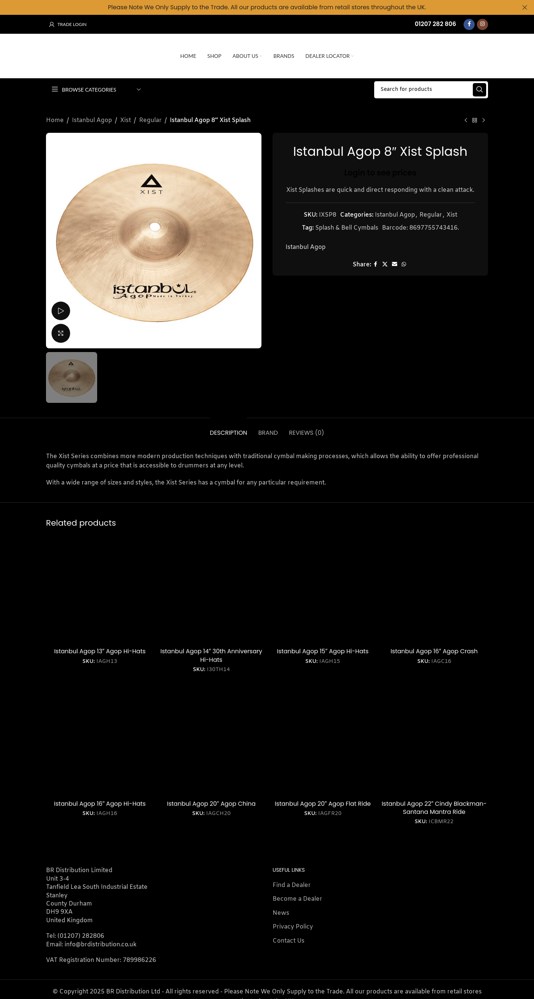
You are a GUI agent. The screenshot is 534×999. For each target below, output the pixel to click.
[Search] (431, 87)
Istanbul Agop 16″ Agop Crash (434, 649)
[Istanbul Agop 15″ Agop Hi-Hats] (323, 588)
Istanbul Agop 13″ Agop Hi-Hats (100, 649)
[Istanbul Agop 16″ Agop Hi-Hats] (100, 740)
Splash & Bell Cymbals (346, 225)
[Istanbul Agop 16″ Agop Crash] (434, 588)
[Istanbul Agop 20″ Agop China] (212, 740)
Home (55, 118)
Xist (125, 118)
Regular (150, 118)
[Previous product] (465, 118)
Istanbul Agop (92, 118)
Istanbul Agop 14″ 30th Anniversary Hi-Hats (212, 653)
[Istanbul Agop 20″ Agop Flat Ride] (323, 740)
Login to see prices (380, 170)
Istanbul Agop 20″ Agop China (211, 801)
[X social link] (385, 262)
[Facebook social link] (469, 21)
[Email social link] (394, 262)
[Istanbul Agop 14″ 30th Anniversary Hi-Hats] (212, 588)
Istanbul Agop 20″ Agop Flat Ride (323, 801)
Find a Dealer (292, 883)
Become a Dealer (297, 897)
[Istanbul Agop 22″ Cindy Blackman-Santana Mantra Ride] (434, 740)
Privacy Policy (293, 924)
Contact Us (288, 938)
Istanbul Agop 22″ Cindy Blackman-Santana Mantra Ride (434, 805)
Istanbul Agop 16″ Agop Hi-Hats (100, 801)
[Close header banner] (524, 7)
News (281, 910)
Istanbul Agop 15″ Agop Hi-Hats (323, 649)
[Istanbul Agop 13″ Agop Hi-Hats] (100, 588)
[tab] (228, 426)
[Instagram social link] (482, 21)
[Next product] (483, 118)
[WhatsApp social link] (403, 262)
